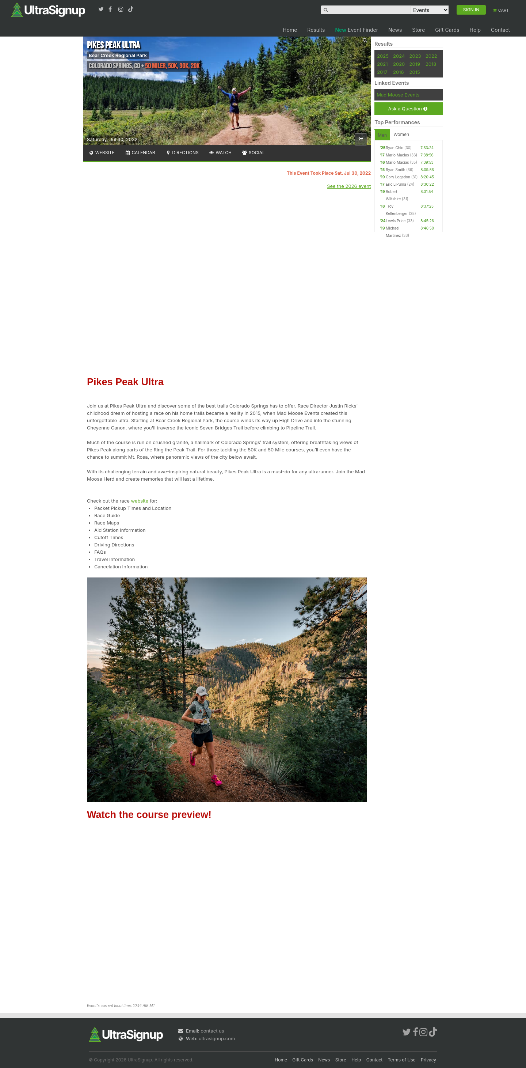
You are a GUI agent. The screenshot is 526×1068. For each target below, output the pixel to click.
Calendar (140, 152)
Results (316, 30)
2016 (398, 72)
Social (253, 152)
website (139, 501)
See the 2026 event (349, 186)
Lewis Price (395, 221)
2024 (399, 56)
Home (290, 30)
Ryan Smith (395, 169)
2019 (414, 64)
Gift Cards (447, 30)
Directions (181, 152)
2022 (431, 56)
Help (475, 30)
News (395, 30)
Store (418, 30)
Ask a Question (407, 108)
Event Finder (356, 30)
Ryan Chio (394, 147)
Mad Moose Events (398, 95)
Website (101, 152)
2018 (431, 64)
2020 (399, 64)
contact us (212, 1031)
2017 (382, 72)
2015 (414, 72)
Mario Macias (397, 155)
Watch (220, 152)
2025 (383, 56)
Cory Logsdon (398, 177)
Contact (500, 30)
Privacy (428, 1060)
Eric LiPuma (396, 184)
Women (401, 134)
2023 (415, 56)
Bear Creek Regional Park (118, 55)
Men (382, 135)
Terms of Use (402, 1060)
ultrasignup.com (217, 1038)
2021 (382, 64)
